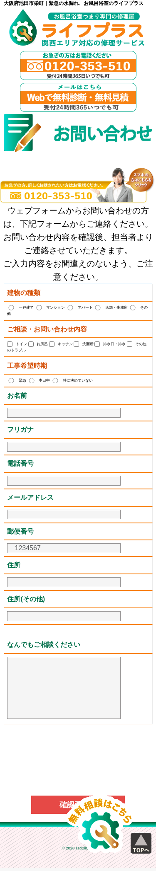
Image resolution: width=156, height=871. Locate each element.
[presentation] (78, 748)
